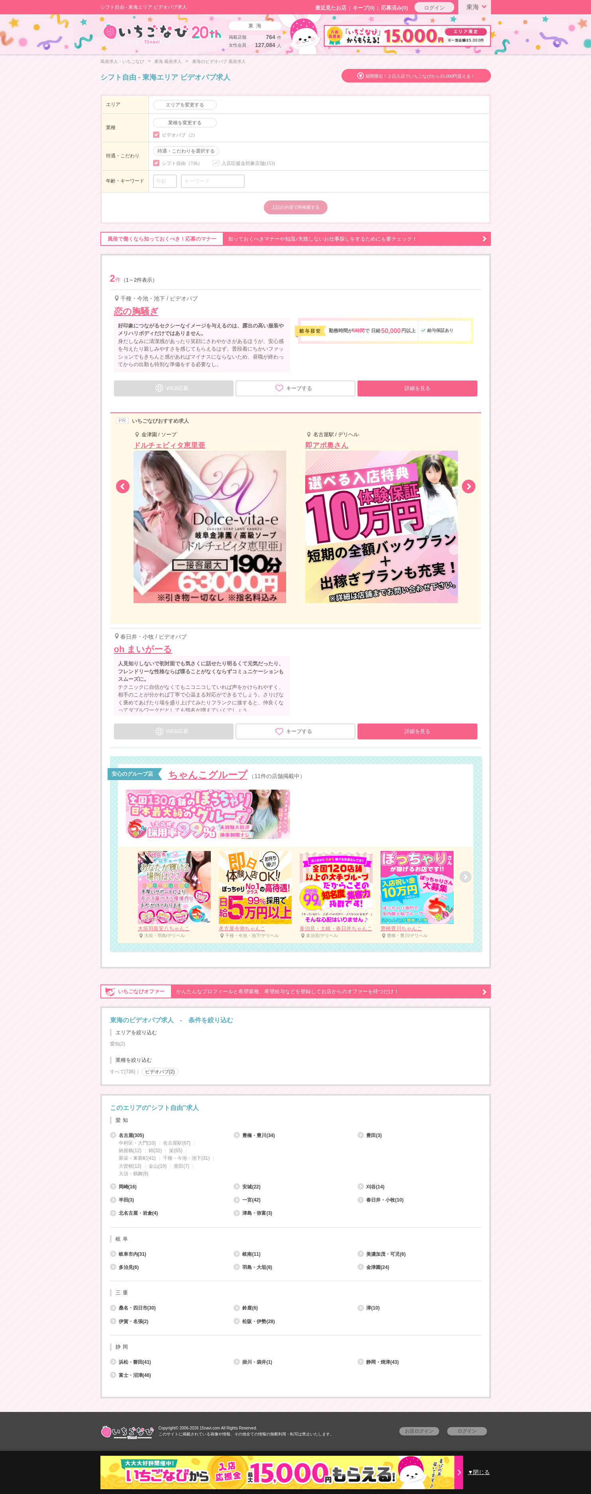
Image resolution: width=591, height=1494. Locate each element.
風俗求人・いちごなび (122, 61)
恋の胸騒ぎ (136, 311)
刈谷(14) (370, 1187)
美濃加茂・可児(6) (381, 1254)
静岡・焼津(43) (378, 1362)
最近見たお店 (330, 8)
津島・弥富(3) (253, 1213)
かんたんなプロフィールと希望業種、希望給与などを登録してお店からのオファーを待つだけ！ (293, 991)
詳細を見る (417, 388)
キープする (293, 388)
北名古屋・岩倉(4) (134, 1213)
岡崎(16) (123, 1187)
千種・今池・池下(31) (186, 1158)
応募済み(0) (394, 8)
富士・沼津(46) (130, 1375)
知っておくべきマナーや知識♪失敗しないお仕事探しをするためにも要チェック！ (293, 239)
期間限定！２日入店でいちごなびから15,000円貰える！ (420, 76)
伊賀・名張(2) (129, 1321)
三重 (123, 1293)
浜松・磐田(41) (130, 1362)
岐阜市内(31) (128, 1254)
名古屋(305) (127, 1135)
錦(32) (155, 1150)
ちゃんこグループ (207, 774)
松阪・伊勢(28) (254, 1321)
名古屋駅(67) (176, 1143)
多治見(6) (124, 1267)
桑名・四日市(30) (133, 1308)
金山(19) (158, 1166)
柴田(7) (181, 1166)
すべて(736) (122, 1071)
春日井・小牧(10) (380, 1200)
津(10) (368, 1308)
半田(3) (122, 1200)
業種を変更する (185, 122)
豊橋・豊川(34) (254, 1135)
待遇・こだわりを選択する (186, 151)
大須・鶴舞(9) (134, 1173)
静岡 (123, 1347)
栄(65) (175, 1150)
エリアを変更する (185, 105)
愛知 (123, 1120)
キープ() (364, 8)
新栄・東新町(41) (137, 1158)
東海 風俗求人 (168, 61)
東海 (477, 6)
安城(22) (247, 1187)
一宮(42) (247, 1200)
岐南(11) (247, 1254)
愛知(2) (118, 1044)
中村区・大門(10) (137, 1143)
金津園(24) (373, 1267)
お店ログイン (419, 1431)
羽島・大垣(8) (253, 1267)
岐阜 (123, 1239)
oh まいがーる (143, 649)
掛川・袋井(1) (253, 1362)
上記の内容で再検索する (295, 207)
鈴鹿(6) (246, 1308)
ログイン (434, 8)
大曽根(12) (130, 1166)
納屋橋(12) (130, 1150)
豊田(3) (369, 1135)
